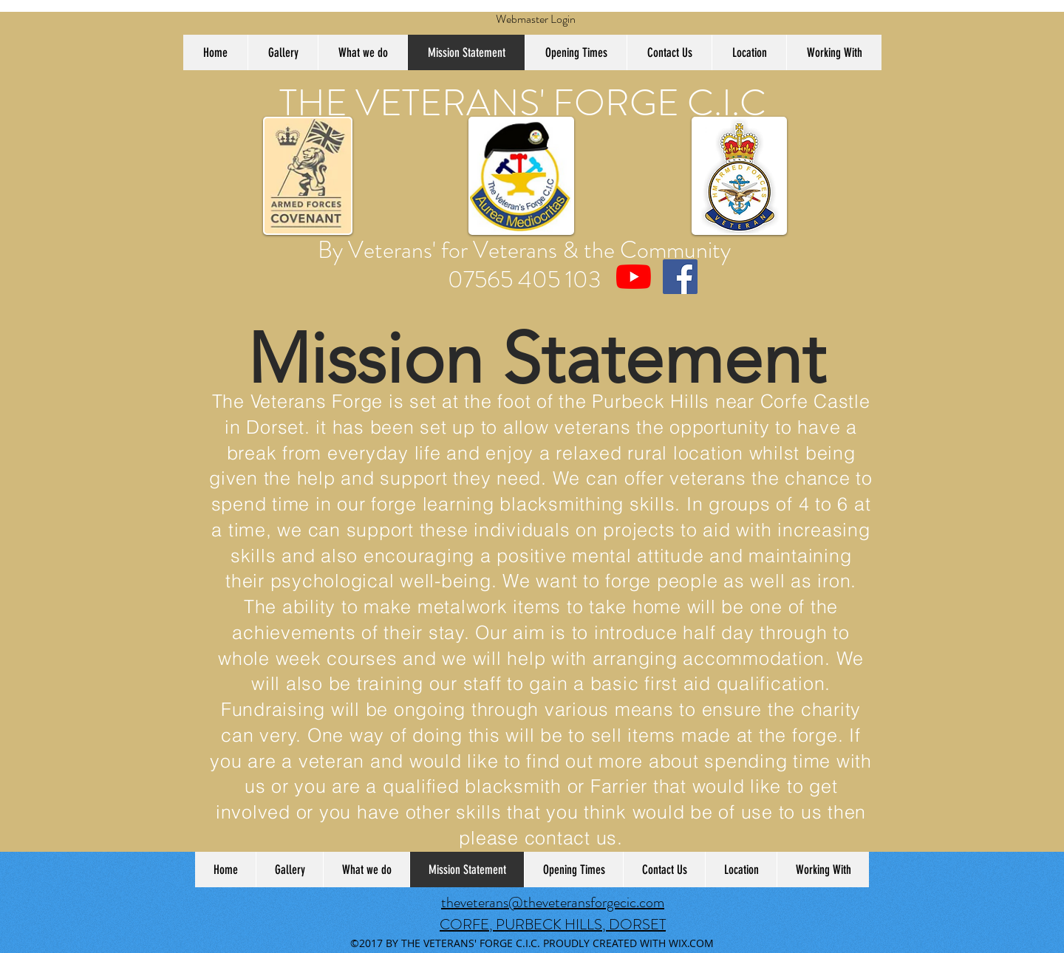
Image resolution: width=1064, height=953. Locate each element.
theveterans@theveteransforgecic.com (552, 902)
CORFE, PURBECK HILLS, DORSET (553, 924)
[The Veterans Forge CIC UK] (633, 276)
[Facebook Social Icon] (680, 276)
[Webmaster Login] (535, 19)
